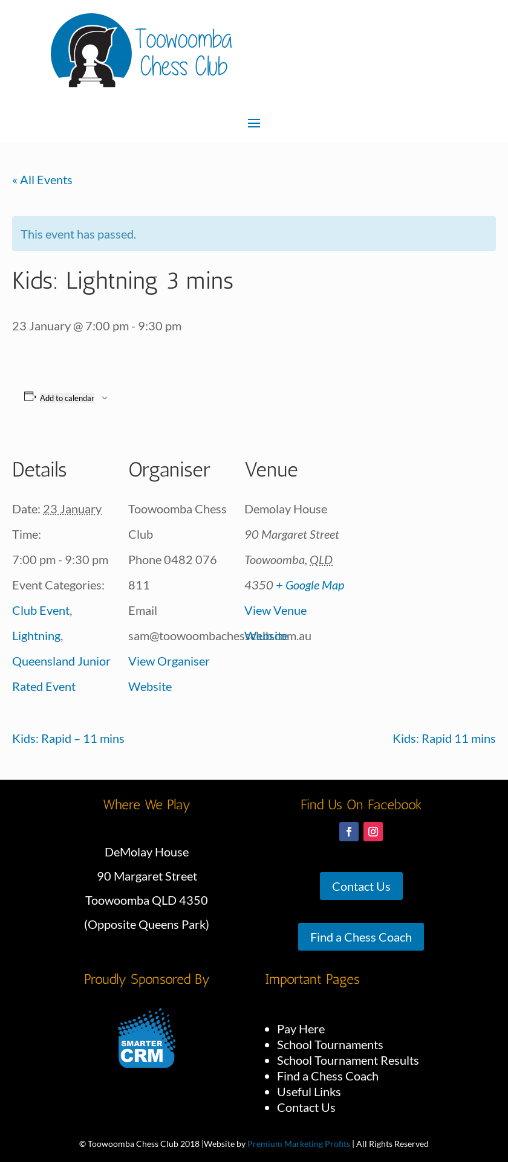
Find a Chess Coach (361, 936)
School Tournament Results (348, 1060)
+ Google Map (310, 584)
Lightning (36, 635)
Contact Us (361, 886)
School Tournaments (330, 1044)
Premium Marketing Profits (298, 1143)
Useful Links (309, 1091)
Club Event (41, 610)
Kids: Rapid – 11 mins (68, 738)
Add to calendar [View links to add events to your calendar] (67, 398)
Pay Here (301, 1028)
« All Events (42, 179)
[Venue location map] (424, 518)
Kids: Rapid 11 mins (444, 738)
